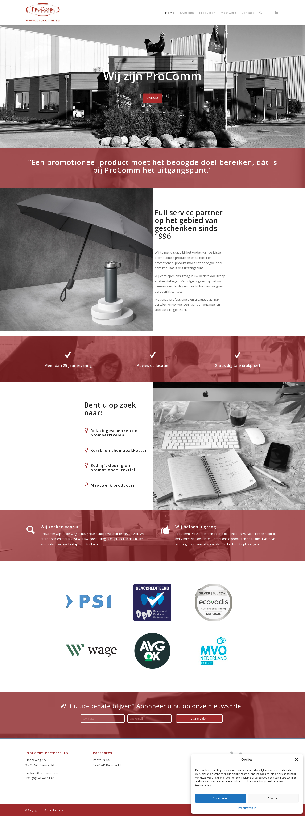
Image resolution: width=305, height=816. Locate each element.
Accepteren (221, 798)
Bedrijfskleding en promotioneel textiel (112, 467)
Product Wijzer (247, 808)
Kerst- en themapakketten (119, 450)
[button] (296, 759)
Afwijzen (273, 798)
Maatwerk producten (113, 485)
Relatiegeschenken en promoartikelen (113, 432)
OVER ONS (152, 96)
